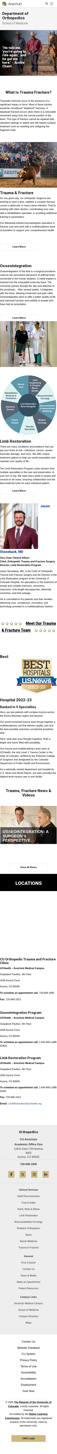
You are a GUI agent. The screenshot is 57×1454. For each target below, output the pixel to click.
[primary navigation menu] (52, 4)
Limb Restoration (28, 1215)
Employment (28, 1384)
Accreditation (28, 1378)
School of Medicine (28, 1310)
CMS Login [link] (28, 1438)
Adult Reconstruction (28, 1196)
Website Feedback (28, 1347)
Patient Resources (28, 1288)
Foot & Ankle (28, 1202)
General (28, 1256)
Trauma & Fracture (28, 1247)
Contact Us (28, 1269)
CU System (28, 1353)
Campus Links (28, 1297)
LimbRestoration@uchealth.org (24, 1103)
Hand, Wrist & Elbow (28, 1209)
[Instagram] (34, 1179)
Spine (28, 1235)
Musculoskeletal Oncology (28, 1222)
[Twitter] (22, 1179)
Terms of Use (28, 1366)
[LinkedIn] (45, 1179)
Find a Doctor (28, 1262)
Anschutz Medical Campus (28, 1303)
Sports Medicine (28, 1241)
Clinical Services (28, 1190)
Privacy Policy (28, 1360)
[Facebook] (11, 1179)
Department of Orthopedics (15, 15)
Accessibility (28, 1372)
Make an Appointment (28, 1282)
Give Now (28, 1391)
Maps (28, 1322)
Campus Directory (28, 1316)
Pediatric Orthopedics (28, 1228)
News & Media (28, 1275)
